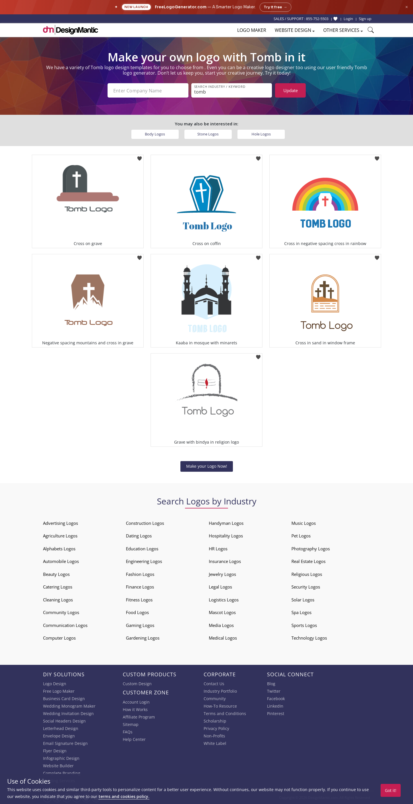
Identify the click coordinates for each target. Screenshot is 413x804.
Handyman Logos (226, 523)
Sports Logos (304, 625)
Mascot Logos (222, 612)
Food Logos (137, 612)
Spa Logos (301, 612)
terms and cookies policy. (123, 796)
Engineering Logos (144, 561)
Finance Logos (140, 587)
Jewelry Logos (222, 574)
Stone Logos (208, 134)
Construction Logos (145, 523)
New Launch (136, 7)
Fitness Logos (139, 600)
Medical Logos (223, 638)
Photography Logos (310, 548)
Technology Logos (309, 638)
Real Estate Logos (308, 561)
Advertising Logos (60, 523)
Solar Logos (302, 600)
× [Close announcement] (406, 7)
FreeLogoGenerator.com (180, 7)
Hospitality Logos (226, 536)
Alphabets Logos (59, 548)
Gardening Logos (142, 638)
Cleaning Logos (58, 600)
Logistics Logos (224, 600)
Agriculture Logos (60, 536)
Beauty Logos (56, 574)
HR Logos (218, 548)
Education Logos (142, 548)
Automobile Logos (61, 561)
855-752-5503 (317, 18)
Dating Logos (139, 536)
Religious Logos (306, 574)
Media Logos (221, 625)
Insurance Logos (225, 561)
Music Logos (303, 523)
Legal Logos (220, 587)
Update (290, 90)
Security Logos (305, 587)
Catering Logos (57, 587)
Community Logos (61, 612)
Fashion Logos (140, 574)
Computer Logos (59, 638)
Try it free (275, 7)
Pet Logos (301, 536)
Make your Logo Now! (206, 466)
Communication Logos (65, 625)
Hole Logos (261, 134)
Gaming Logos (140, 625)
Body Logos (155, 134)
